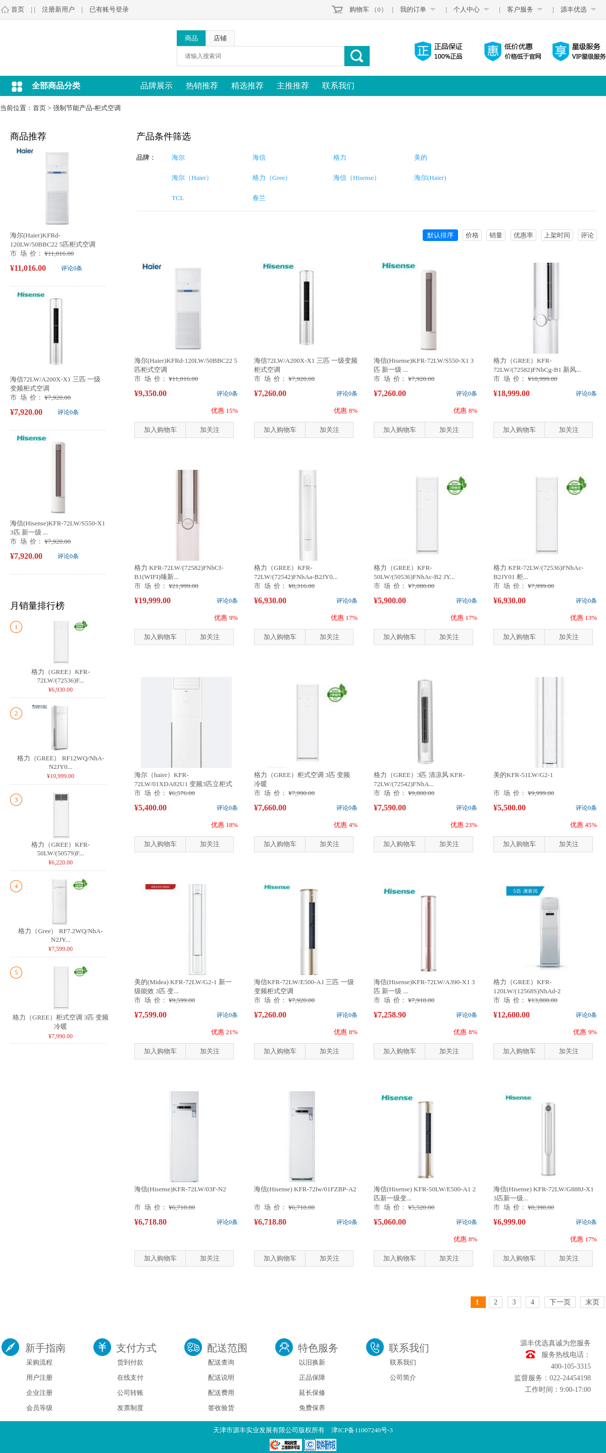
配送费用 (221, 1392)
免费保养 (312, 1408)
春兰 (259, 198)
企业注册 (39, 1392)
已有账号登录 (109, 9)
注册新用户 (58, 9)
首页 (17, 9)
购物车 (359, 9)
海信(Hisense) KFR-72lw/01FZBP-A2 (305, 1189)
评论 (587, 235)
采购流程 (39, 1362)
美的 (420, 157)
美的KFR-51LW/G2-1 (523, 775)
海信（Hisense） (356, 177)
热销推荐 (202, 85)
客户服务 (520, 9)
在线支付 (130, 1377)
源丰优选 (574, 9)
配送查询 (221, 1362)
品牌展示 (156, 85)
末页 (592, 1302)
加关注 (210, 429)
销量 (495, 235)
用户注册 (39, 1377)
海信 (259, 157)
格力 (339, 157)
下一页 (560, 1302)
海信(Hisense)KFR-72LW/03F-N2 (180, 1189)
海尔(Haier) (430, 177)
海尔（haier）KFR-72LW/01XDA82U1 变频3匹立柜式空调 (183, 784)
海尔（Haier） (192, 177)
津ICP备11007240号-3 (362, 1430)
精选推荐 (247, 85)
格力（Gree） (271, 177)
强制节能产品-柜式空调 (87, 108)
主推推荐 (293, 85)
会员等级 (39, 1408)
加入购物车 (160, 429)
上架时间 (557, 235)
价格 (472, 235)
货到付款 (130, 1362)
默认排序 (440, 235)
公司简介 (403, 1377)
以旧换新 (312, 1362)
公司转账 (130, 1392)
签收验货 (221, 1408)
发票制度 (130, 1408)
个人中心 (466, 9)
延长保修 (312, 1392)
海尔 (178, 157)
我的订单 (413, 9)
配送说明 (221, 1377)
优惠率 (523, 235)
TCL (178, 198)
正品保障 (312, 1377)
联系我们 (338, 85)
